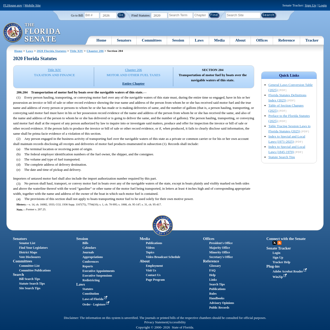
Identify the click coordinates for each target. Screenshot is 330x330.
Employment (154, 266)
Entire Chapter (133, 83)
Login (322, 5)
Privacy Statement (156, 322)
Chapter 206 (95, 50)
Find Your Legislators (33, 247)
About (240, 40)
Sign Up (310, 5)
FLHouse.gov (12, 5)
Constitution (90, 293)
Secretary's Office (221, 257)
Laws (199, 40)
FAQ (212, 270)
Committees (152, 40)
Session (178, 40)
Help (212, 275)
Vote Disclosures (30, 257)
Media (219, 40)
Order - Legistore (96, 304)
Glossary (215, 266)
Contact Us (153, 275)
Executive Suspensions (97, 275)
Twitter (275, 243)
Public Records (219, 307)
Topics (150, 252)
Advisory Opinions (221, 303)
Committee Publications (35, 270)
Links (213, 279)
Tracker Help (281, 262)
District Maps (28, 252)
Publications (154, 243)
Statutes (87, 289)
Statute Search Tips (281, 157)
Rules (213, 293)
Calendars (89, 247)
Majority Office (219, 247)
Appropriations (92, 257)
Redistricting (91, 280)
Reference (286, 40)
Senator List (27, 243)
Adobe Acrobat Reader (290, 271)
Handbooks (216, 298)
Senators (124, 40)
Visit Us (151, 270)
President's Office (221, 243)
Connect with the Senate (286, 239)
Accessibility (177, 322)
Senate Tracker (278, 248)
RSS (279, 243)
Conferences (90, 261)
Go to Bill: (77, 15)
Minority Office (219, 252)
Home (101, 40)
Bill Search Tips (29, 279)
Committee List (29, 266)
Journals (88, 252)
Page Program (155, 279)
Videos (150, 247)
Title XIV (76, 50)
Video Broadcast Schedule (163, 257)
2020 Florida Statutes (52, 50)
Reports (87, 266)
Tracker (311, 40)
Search (18, 274)
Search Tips (217, 284)
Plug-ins (272, 266)
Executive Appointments (98, 271)
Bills (85, 243)
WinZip (280, 277)
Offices (262, 40)
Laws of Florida (95, 299)
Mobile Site (32, 5)
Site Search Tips (29, 288)
